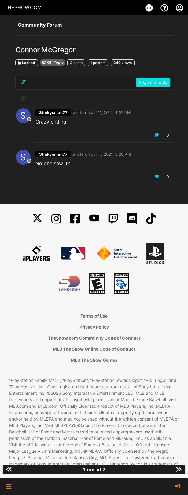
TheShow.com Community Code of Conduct (94, 338)
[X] (37, 218)
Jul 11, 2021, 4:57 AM (111, 112)
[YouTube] (94, 218)
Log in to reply (153, 82)
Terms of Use (94, 315)
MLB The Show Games (94, 360)
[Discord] (132, 218)
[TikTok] (151, 218)
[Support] (165, 7)
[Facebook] (75, 218)
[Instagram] (56, 218)
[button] (8, 486)
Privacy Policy (94, 326)
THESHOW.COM (23, 7)
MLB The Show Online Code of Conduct (94, 349)
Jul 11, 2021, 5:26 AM (111, 154)
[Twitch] (113, 218)
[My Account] (179, 7)
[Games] (149, 7)
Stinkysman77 (53, 112)
